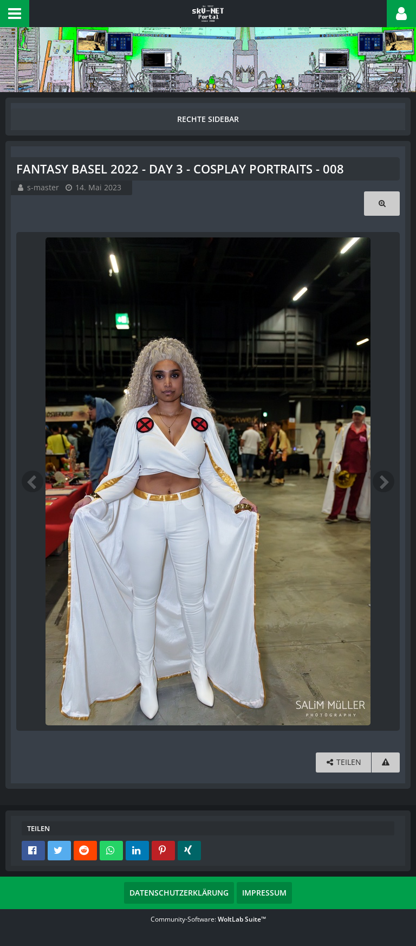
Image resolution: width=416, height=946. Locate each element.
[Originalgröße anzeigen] (382, 203)
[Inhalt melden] (386, 762)
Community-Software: (208, 919)
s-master (43, 187)
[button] (14, 13)
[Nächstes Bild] (383, 481)
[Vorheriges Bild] (32, 481)
